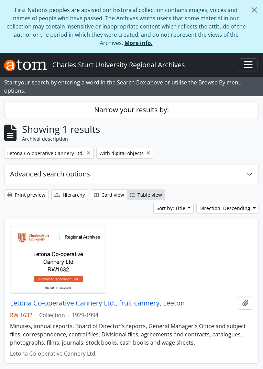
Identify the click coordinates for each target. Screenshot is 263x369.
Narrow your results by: (131, 109)
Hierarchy (69, 195)
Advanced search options (50, 173)
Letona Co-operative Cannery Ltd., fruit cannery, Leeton (97, 303)
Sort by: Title (171, 208)
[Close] (254, 10)
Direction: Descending (225, 208)
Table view (146, 195)
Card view (109, 195)
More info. (138, 43)
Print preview (26, 195)
